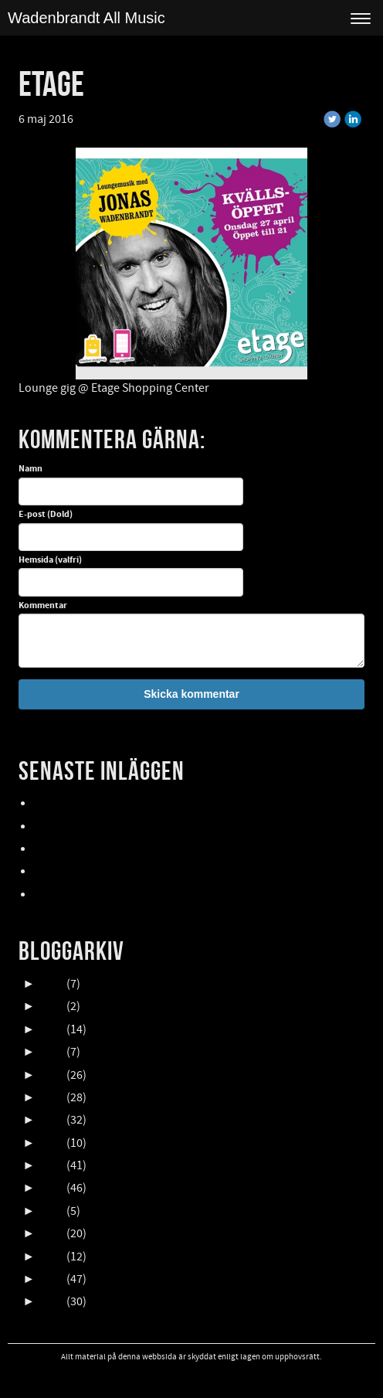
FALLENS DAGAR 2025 (89, 895)
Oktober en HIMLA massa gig (107, 849)
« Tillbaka (108, 119)
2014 (51, 1233)
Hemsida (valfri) (50, 560)
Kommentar (43, 605)
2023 (51, 1029)
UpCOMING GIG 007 (85, 827)
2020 (51, 1097)
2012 (51, 1279)
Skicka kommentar (191, 694)
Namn (30, 469)
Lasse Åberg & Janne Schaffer (111, 803)
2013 (51, 1256)
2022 (51, 1052)
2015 (51, 1211)
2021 (51, 1075)
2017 (51, 1165)
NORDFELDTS (68, 871)
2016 (51, 1188)
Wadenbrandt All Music (86, 17)
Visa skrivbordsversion (191, 1377)
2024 (51, 1006)
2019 (51, 1120)
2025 (51, 984)
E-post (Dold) (46, 514)
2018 (51, 1143)
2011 (51, 1301)
